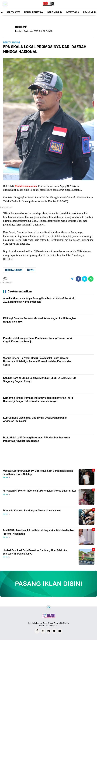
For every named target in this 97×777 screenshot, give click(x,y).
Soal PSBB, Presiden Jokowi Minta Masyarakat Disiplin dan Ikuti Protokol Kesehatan (39, 532)
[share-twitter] (84, 279)
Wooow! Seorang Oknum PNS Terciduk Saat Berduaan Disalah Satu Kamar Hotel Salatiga (38, 472)
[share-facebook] (78, 279)
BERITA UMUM (54, 12)
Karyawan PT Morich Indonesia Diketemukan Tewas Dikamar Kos (39, 490)
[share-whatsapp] (91, 279)
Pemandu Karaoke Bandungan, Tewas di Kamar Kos (32, 510)
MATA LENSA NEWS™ (48, 625)
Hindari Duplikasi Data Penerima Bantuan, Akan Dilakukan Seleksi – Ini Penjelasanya (35, 552)
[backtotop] (48, 607)
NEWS (30, 270)
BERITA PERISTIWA (34, 12)
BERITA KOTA (13, 12)
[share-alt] (72, 279)
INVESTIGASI (72, 12)
